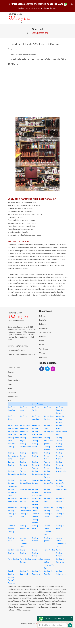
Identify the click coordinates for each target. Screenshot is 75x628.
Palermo (42, 316)
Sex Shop (47, 407)
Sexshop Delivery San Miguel (12, 492)
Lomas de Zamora (14, 368)
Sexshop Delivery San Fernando (60, 483)
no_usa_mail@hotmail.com (24, 355)
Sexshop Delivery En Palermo (36, 465)
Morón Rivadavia (14, 380)
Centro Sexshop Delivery (35, 553)
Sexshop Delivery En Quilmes (60, 465)
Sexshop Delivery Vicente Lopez (37, 492)
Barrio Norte (43, 320)
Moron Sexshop (25, 489)
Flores (41, 345)
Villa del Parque (45, 332)
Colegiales (43, 357)
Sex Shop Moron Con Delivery (59, 410)
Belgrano (42, 324)
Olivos (10, 389)
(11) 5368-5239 (22, 350)
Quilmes (11, 372)
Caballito (42, 337)
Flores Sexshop (49, 550)
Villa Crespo (43, 349)
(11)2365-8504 (22, 346)
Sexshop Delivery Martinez (47, 474)
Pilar (9, 401)
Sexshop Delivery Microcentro (12, 483)
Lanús (10, 384)
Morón (10, 376)
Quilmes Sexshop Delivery (47, 447)
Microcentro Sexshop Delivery (36, 501)
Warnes (42, 353)
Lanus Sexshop (37, 559)
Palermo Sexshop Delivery (47, 465)
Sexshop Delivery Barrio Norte (13, 456)
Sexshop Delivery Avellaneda (60, 447)
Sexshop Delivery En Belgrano (60, 456)
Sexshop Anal (49, 432)
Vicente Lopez (13, 397)
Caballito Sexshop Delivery (59, 553)
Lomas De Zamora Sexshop (11, 529)
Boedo (41, 341)
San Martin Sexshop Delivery (60, 419)
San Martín (12, 393)
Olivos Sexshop (61, 471)
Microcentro (43, 328)
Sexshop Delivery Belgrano (23, 456)
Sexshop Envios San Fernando (12, 580)
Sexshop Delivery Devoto (47, 456)
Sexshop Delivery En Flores (24, 465)
